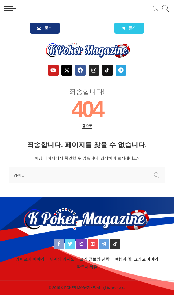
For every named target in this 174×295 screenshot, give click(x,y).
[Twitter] (70, 244)
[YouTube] (93, 244)
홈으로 (87, 126)
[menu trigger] (11, 8)
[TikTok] (115, 244)
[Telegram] (104, 244)
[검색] (164, 8)
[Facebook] (59, 244)
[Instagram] (81, 244)
